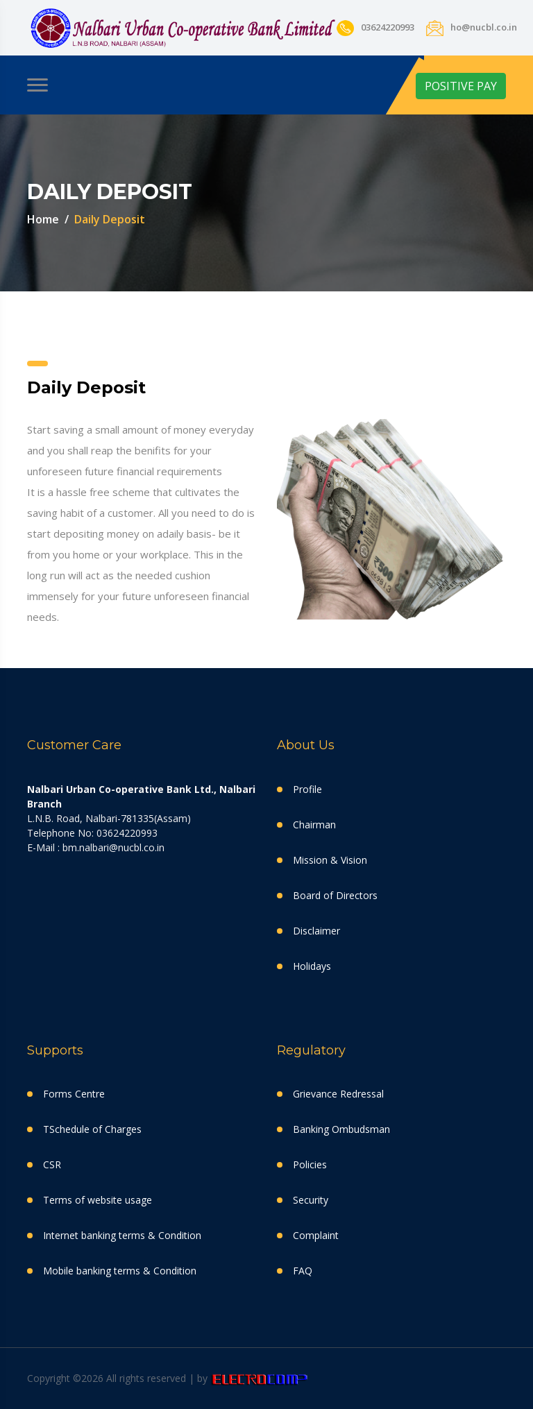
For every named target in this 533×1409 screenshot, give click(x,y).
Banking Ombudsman (341, 1129)
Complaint (316, 1235)
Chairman (314, 824)
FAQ (302, 1270)
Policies (310, 1164)
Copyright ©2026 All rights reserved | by (118, 1378)
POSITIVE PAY (461, 86)
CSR (52, 1164)
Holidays (312, 966)
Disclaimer (316, 930)
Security (310, 1199)
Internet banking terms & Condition (122, 1235)
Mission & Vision (330, 859)
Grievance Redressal (338, 1093)
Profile (307, 789)
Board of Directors (335, 895)
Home (43, 219)
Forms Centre (74, 1093)
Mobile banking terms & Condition (119, 1270)
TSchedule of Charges (92, 1129)
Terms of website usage (97, 1199)
